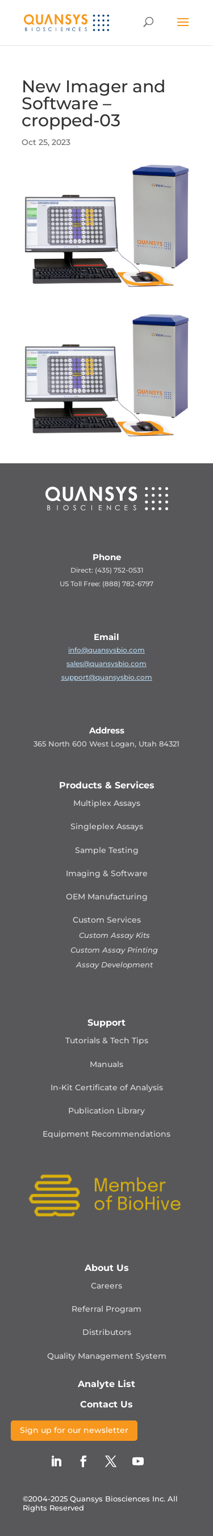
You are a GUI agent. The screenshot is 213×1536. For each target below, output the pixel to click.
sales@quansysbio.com (106, 663)
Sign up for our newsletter (74, 1430)
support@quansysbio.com (106, 677)
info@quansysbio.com (106, 650)
